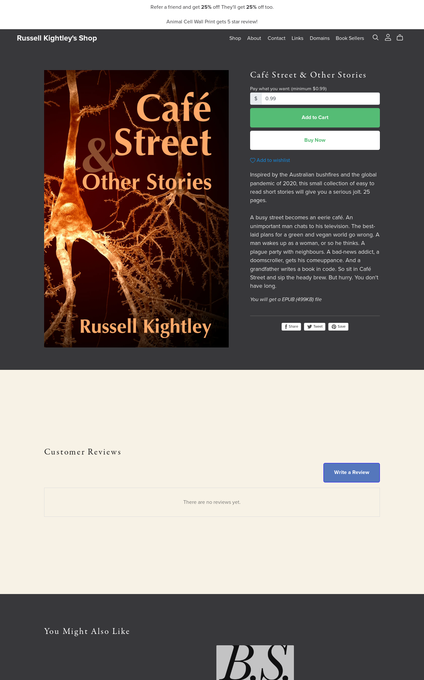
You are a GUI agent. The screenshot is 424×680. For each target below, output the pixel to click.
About (254, 38)
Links (297, 38)
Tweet (314, 326)
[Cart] (402, 37)
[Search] (376, 37)
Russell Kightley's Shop (57, 38)
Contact (276, 38)
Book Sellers (350, 38)
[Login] (388, 37)
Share (291, 326)
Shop (235, 38)
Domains (320, 38)
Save (338, 326)
